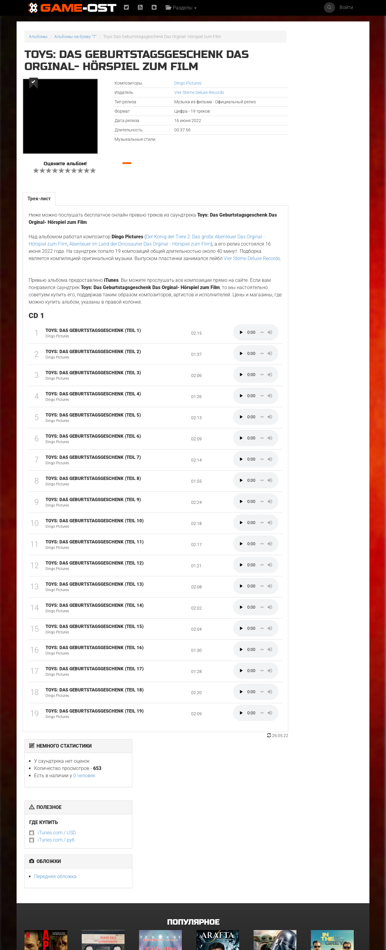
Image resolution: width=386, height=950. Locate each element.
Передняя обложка (284, 168)
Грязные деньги (326, 832)
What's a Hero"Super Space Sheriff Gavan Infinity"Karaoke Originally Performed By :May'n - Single (163, 840)
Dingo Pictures (165, 83)
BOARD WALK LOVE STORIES (106, 832)
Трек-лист (38, 196)
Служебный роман (329, 900)
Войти (346, 7)
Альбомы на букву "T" (75, 36)
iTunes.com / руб (285, 131)
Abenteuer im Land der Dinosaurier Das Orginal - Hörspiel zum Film (168, 241)
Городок (147, 900)
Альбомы (38, 36)
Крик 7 (202, 900)
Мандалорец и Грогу (274, 832)
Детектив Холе (39, 900)
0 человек (313, 67)
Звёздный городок (272, 900)
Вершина (33, 832)
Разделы (182, 8)
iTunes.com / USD (286, 124)
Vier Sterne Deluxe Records (177, 92)
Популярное (193, 777)
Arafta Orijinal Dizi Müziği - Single (215, 834)
